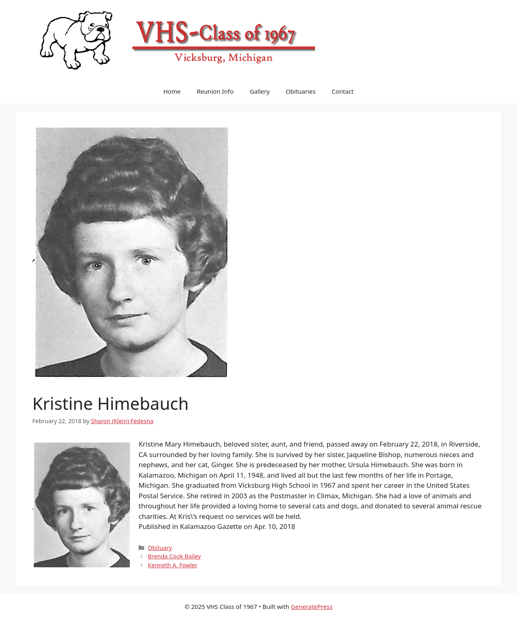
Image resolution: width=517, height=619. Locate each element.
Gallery (259, 91)
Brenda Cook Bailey (174, 556)
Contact (342, 91)
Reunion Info (215, 91)
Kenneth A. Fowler (173, 565)
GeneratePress (311, 606)
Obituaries (301, 91)
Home (172, 91)
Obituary (160, 548)
